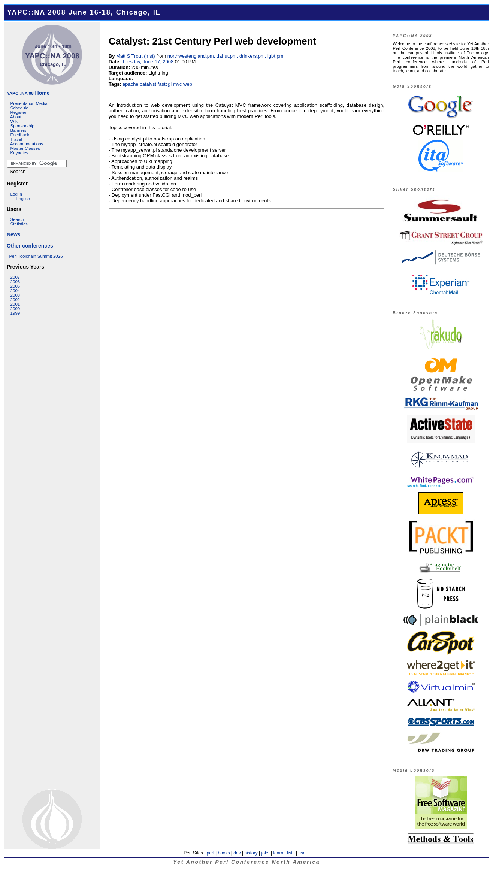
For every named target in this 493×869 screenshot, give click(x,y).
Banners (18, 130)
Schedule (19, 108)
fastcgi (165, 84)
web (187, 84)
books (224, 853)
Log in (16, 194)
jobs (265, 853)
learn (278, 853)
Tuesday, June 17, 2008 (148, 61)
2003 (15, 295)
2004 (15, 290)
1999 (15, 313)
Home (28, 93)
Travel (16, 139)
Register (18, 112)
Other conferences (30, 246)
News (14, 234)
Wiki (14, 121)
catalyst (148, 84)
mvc (177, 84)
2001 (15, 304)
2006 (15, 281)
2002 (15, 299)
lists (291, 853)
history (250, 853)
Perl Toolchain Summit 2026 (36, 256)
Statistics (19, 224)
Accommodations (26, 144)
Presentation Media (29, 103)
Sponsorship (22, 126)
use (301, 853)
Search (17, 219)
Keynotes (19, 153)
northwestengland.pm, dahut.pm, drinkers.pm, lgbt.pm (225, 56)
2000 (15, 308)
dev (237, 853)
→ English (20, 198)
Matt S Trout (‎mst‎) (135, 56)
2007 (15, 277)
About (15, 117)
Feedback (20, 135)
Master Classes (25, 148)
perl (210, 853)
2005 (15, 286)
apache (131, 84)
